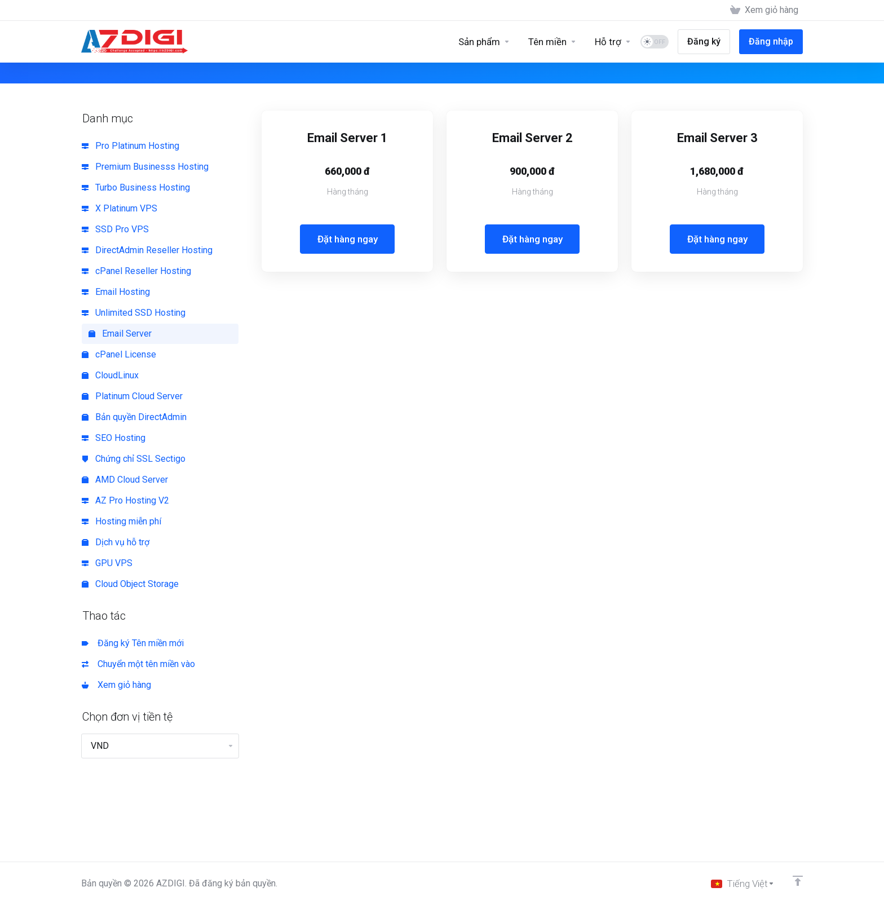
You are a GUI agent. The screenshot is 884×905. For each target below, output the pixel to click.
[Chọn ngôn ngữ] (743, 883)
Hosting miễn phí (121, 521)
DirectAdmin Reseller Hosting (147, 250)
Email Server (120, 333)
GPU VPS (107, 563)
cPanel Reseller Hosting (136, 271)
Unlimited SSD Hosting (133, 312)
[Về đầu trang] (798, 880)
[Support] (613, 42)
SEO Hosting (113, 437)
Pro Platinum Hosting (130, 145)
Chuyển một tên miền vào (138, 664)
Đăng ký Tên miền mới (133, 643)
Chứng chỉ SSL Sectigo (133, 458)
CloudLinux (110, 375)
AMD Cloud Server (125, 479)
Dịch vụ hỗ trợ (115, 542)
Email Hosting (116, 291)
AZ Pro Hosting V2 (125, 500)
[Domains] (552, 42)
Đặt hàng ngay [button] (347, 239)
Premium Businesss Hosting (145, 166)
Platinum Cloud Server (132, 396)
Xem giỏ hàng (116, 684)
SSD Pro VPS (115, 229)
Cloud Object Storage (130, 584)
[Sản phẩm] (484, 42)
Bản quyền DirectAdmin (134, 417)
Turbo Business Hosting (136, 187)
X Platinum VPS (119, 208)
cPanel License (119, 354)
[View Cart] (764, 10)
